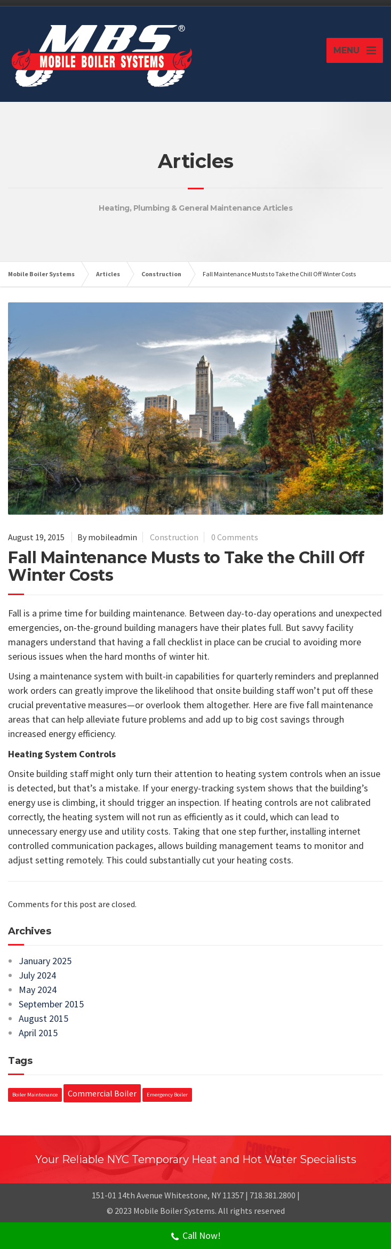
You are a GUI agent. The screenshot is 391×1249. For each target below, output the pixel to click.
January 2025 (45, 961)
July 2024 (37, 975)
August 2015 (43, 1018)
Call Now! (195, 1236)
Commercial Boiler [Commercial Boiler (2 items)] (102, 1093)
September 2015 (51, 1004)
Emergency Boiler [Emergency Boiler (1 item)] (167, 1094)
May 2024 (38, 989)
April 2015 (38, 1033)
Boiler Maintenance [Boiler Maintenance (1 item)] (35, 1094)
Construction (174, 537)
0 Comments (234, 537)
